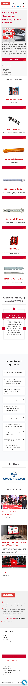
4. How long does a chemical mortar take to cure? (14, 400)
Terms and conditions (8, 642)
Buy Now (14, 108)
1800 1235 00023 (20, 618)
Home (4, 635)
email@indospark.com (9, 621)
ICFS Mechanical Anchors (14, 219)
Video (4, 572)
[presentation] (10, 649)
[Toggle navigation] (26, 4)
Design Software (7, 674)
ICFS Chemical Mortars (14, 99)
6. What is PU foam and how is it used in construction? (14, 418)
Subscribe (14, 656)
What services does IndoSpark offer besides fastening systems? (14, 408)
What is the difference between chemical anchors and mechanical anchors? (14, 381)
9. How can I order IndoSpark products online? (14, 440)
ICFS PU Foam (14, 249)
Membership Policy (7, 668)
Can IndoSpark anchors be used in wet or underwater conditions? (14, 432)
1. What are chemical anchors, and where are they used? (14, 373)
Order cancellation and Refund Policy (11, 670)
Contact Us (5, 664)
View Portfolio (14, 59)
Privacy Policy (6, 666)
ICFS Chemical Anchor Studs (14, 189)
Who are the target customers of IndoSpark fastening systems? (14, 447)
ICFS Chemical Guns (14, 129)
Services (5, 637)
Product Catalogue (9, 660)
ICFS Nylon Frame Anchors (14, 279)
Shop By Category (7, 639)
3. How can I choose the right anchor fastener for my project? (14, 391)
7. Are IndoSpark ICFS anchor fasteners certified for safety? (14, 425)
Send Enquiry (6, 70)
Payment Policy (6, 644)
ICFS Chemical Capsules (14, 159)
